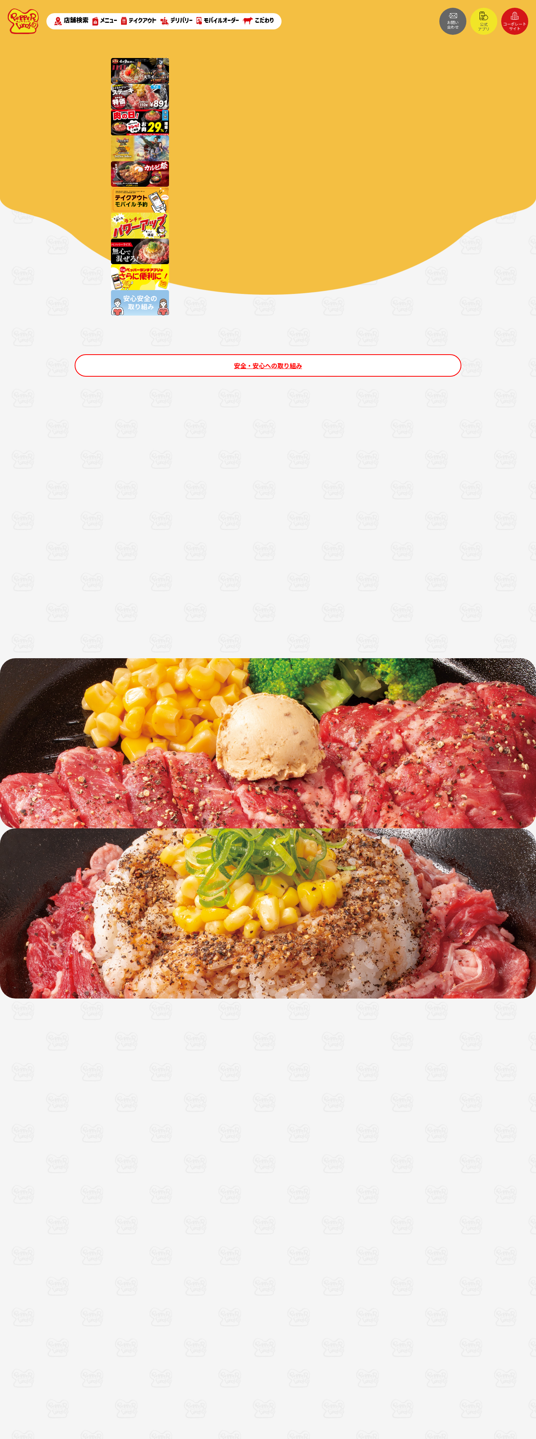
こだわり (258, 20)
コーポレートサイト (514, 21)
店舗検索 (71, 21)
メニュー (104, 21)
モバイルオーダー (217, 20)
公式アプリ (484, 22)
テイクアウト (139, 20)
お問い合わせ (453, 21)
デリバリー (176, 21)
